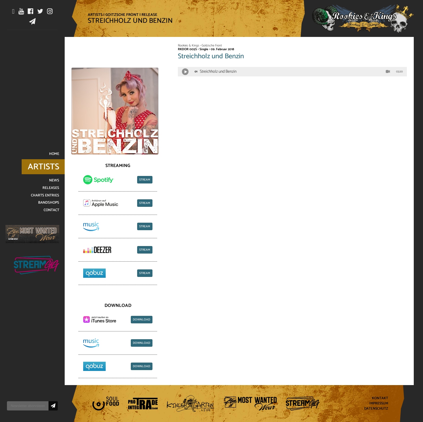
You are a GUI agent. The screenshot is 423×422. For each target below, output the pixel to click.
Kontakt (380, 398)
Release (149, 15)
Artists (95, 15)
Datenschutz (376, 408)
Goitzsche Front (122, 15)
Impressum (378, 403)
